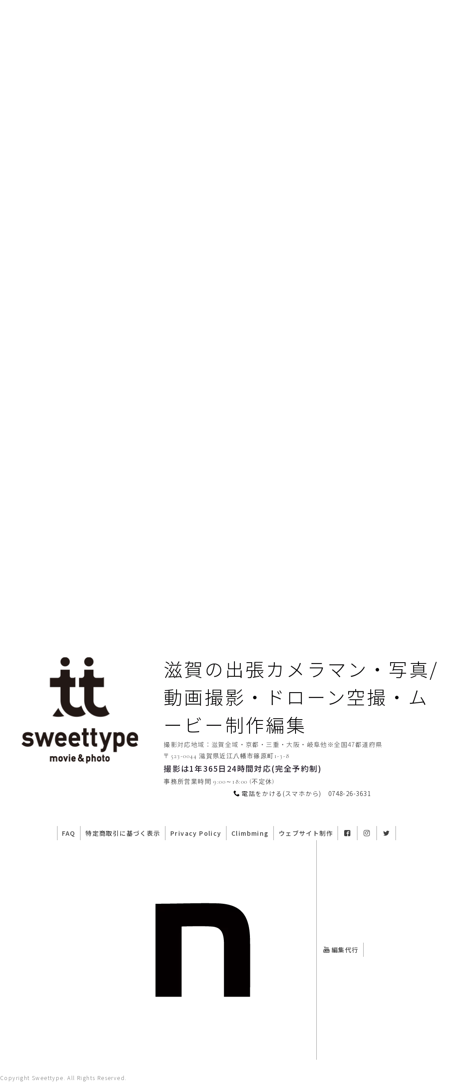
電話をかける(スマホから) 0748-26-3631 (302, 802)
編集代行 (343, 956)
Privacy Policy (190, 841)
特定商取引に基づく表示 (114, 841)
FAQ (56, 841)
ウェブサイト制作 (307, 841)
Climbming (248, 841)
